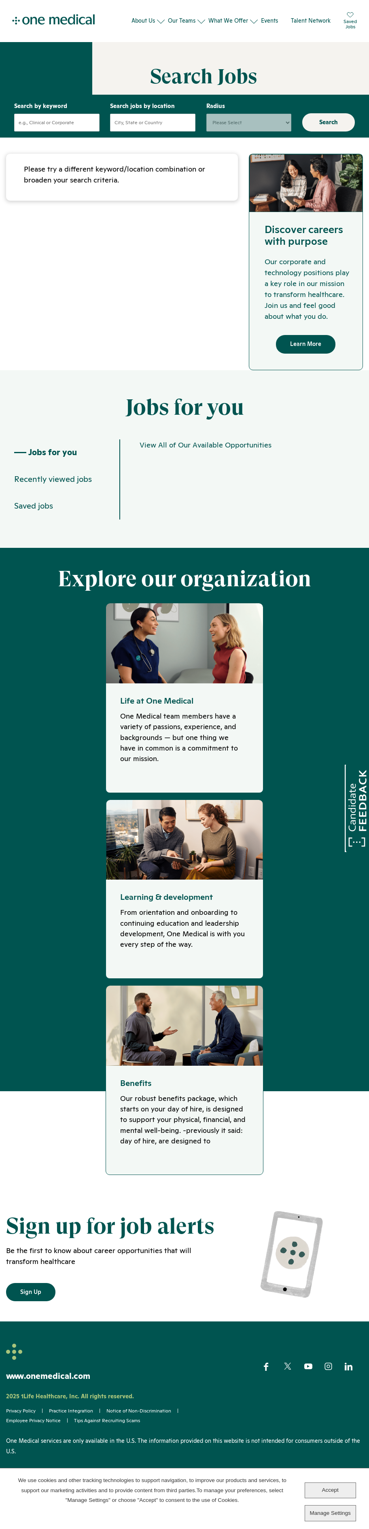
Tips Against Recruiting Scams (107, 1441)
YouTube (313, 1387)
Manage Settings (330, 1513)
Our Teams (181, 20)
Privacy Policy (21, 1431)
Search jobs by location (142, 120)
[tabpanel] (241, 495)
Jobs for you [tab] (45, 467)
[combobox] (152, 137)
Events (269, 20)
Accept (330, 1490)
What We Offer (228, 20)
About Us (143, 20)
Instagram (333, 1387)
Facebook (273, 1387)
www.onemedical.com (48, 1396)
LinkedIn (354, 1387)
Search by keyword (40, 120)
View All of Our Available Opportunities (205, 459)
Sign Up (30, 1311)
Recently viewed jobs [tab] (53, 495)
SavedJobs (350, 21)
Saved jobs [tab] (33, 522)
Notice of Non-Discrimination (138, 1431)
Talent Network (311, 20)
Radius (215, 120)
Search (328, 136)
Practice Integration (71, 1431)
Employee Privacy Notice (33, 1441)
